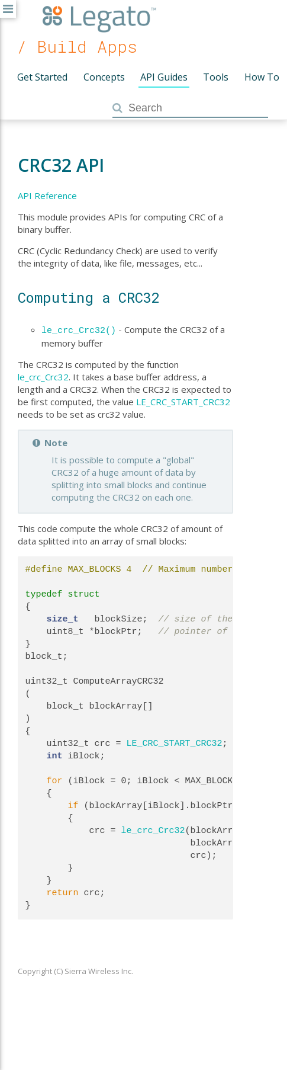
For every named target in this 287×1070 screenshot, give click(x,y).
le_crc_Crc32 (43, 376)
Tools (215, 77)
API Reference (47, 195)
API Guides (164, 77)
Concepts (104, 77)
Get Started (42, 77)
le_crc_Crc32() (78, 329)
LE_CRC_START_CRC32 (183, 400)
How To (261, 77)
